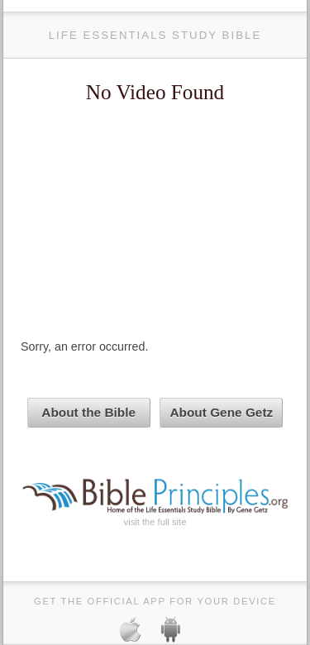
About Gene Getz (221, 412)
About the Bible (88, 412)
